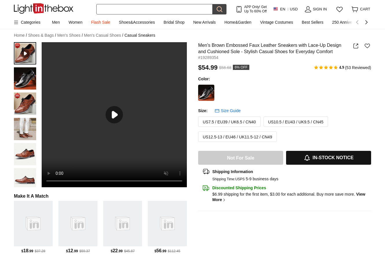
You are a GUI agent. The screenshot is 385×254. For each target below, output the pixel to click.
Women (75, 22)
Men (56, 22)
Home (20, 35)
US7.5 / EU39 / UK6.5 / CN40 (229, 122)
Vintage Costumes (276, 22)
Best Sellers (312, 22)
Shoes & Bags (42, 35)
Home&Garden (237, 22)
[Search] (154, 9)
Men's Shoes (70, 35)
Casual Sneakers (139, 35)
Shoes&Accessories (137, 22)
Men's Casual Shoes (103, 35)
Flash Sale (100, 22)
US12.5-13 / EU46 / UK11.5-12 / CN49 (237, 137)
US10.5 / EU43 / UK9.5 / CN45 (295, 122)
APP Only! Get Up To (255, 9)
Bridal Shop (174, 22)
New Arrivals (204, 22)
